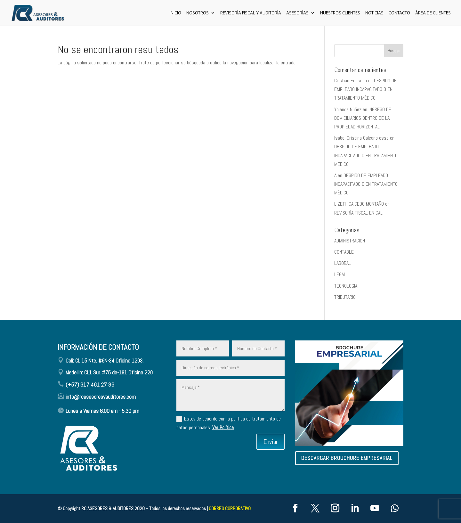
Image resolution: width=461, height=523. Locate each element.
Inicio (175, 13)
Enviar (270, 441)
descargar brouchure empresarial (346, 458)
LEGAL (340, 274)
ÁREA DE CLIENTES (433, 13)
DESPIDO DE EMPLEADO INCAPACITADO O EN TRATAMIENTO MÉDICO (365, 89)
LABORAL (342, 263)
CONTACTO (399, 13)
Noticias (374, 13)
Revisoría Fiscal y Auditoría (250, 13)
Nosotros (197, 13)
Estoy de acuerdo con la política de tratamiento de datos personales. (228, 423)
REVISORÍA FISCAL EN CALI (359, 212)
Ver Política (223, 427)
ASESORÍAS (297, 13)
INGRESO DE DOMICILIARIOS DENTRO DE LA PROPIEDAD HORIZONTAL (362, 118)
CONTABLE (344, 252)
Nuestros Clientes (340, 13)
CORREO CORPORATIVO (230, 508)
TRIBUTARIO (345, 297)
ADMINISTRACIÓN (349, 240)
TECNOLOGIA (345, 285)
